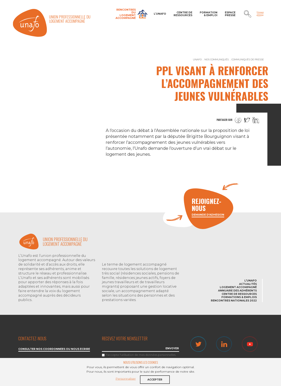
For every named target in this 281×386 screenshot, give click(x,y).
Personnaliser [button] (126, 378)
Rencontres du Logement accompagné (126, 14)
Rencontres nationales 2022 (234, 300)
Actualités (248, 284)
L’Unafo (160, 13)
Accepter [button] (154, 379)
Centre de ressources (183, 14)
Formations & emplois (239, 297)
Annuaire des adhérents (237, 290)
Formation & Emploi (208, 14)
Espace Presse (230, 14)
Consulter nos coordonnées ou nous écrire (54, 349)
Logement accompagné (238, 287)
